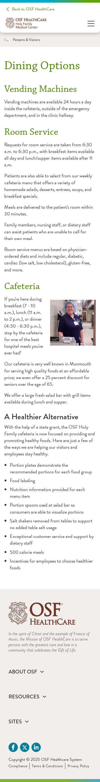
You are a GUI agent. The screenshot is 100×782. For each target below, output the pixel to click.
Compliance (18, 766)
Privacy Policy (78, 766)
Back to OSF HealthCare (33, 9)
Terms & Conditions (47, 766)
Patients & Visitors (26, 40)
